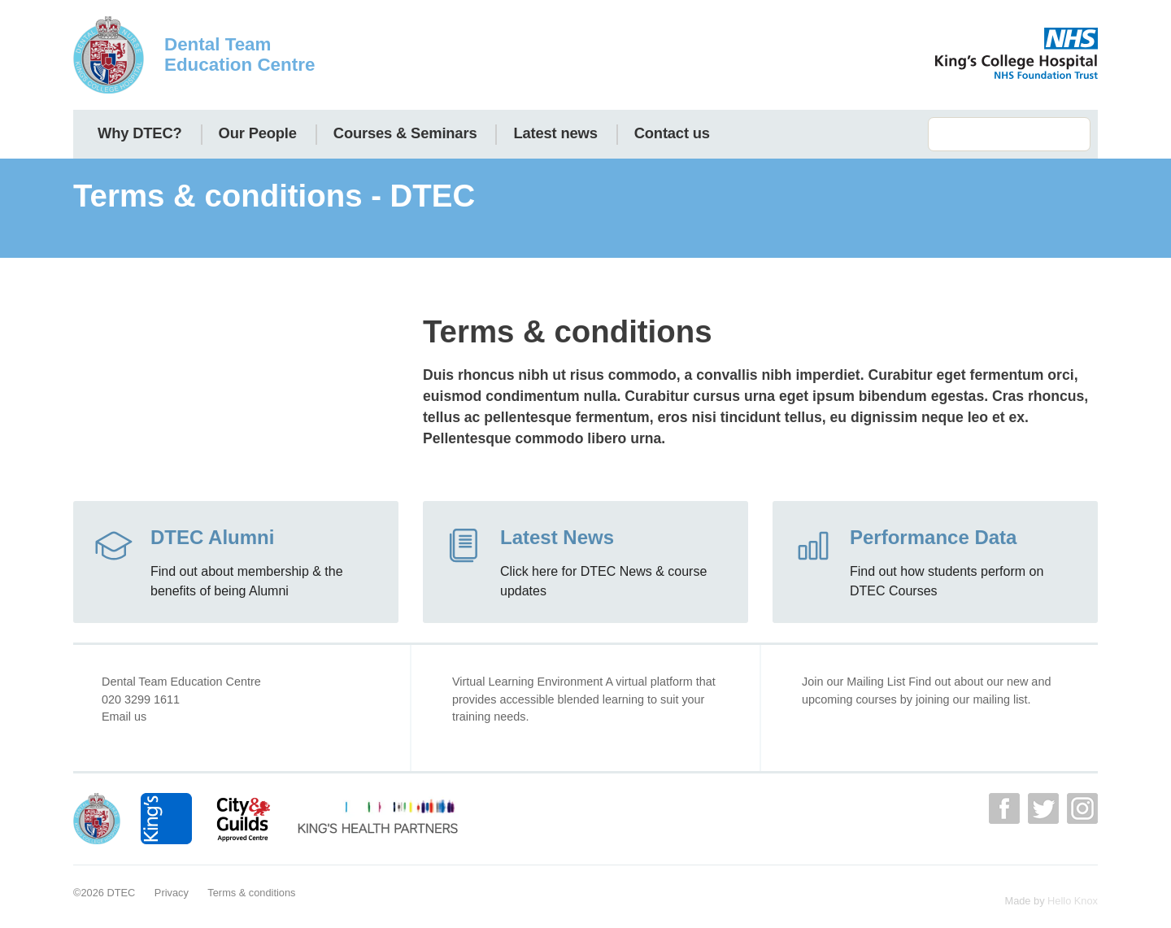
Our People (258, 133)
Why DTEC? (140, 133)
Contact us (672, 133)
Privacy (172, 893)
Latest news (555, 133)
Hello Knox (1072, 901)
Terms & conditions (251, 893)
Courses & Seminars (405, 133)
